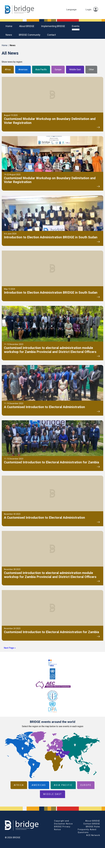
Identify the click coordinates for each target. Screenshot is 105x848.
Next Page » (10, 648)
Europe (58, 69)
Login (92, 9)
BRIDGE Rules (93, 826)
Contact (51, 34)
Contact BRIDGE (91, 824)
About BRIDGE (26, 26)
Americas (22, 69)
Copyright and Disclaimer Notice (63, 822)
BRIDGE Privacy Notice (62, 828)
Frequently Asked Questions (87, 830)
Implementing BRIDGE (53, 26)
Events (75, 26)
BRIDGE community (29, 34)
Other (91, 69)
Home (9, 26)
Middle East (75, 69)
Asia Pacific (41, 69)
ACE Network (93, 835)
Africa (8, 69)
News (9, 34)
